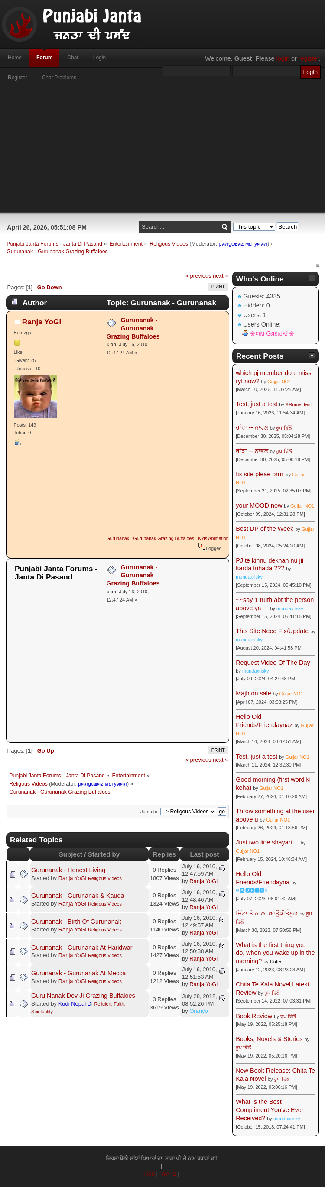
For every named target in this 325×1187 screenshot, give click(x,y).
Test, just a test (256, 404)
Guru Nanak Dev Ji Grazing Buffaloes (83, 995)
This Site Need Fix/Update (272, 630)
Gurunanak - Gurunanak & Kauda (77, 895)
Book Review (254, 1015)
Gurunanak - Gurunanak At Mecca (78, 973)
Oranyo (198, 1011)
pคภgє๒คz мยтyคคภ (242, 244)
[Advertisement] (163, 151)
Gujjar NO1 (279, 381)
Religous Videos (105, 878)
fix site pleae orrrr (260, 474)
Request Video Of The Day (273, 662)
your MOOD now (259, 505)
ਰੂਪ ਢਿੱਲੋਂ (283, 427)
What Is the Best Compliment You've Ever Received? (269, 1109)
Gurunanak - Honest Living (68, 870)
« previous (198, 275)
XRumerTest (299, 404)
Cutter (276, 961)
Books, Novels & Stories (269, 1038)
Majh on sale (253, 693)
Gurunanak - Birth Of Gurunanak (76, 921)
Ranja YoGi (42, 321)
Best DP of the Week (265, 528)
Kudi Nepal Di (75, 1003)
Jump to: (149, 811)
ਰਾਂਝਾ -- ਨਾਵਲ (252, 427)
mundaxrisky (249, 576)
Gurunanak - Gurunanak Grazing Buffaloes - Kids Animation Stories (175, 538)
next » (220, 275)
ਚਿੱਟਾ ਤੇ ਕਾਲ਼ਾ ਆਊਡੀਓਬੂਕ (267, 913)
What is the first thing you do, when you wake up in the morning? (275, 952)
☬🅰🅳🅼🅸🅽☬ (252, 890)
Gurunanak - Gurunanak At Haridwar (82, 947)
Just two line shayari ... (267, 842)
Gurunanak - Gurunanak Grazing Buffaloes (132, 328)
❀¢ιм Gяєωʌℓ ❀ (272, 333)
